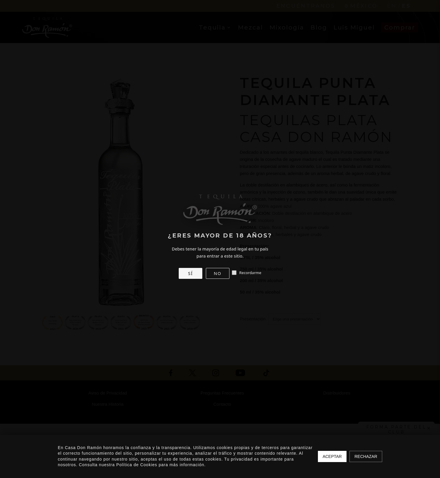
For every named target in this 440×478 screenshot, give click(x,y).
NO (217, 273)
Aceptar (332, 456)
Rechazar (365, 456)
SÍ (190, 273)
